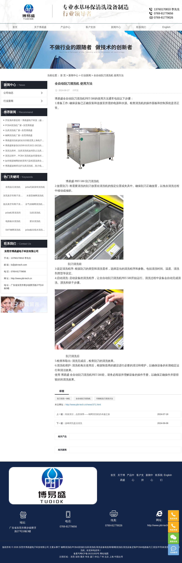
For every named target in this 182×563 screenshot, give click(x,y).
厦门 (92, 557)
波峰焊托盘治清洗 (73, 423)
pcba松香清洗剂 (13, 212)
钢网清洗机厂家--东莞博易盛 (18, 135)
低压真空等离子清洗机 (13, 204)
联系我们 (141, 27)
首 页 (63, 75)
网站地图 (104, 553)
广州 (102, 557)
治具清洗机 (35, 212)
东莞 (72, 557)
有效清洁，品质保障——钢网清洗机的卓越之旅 (87, 414)
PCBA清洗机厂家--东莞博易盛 (19, 125)
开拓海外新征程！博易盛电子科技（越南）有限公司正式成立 (25, 120)
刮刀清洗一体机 (63, 399)
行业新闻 (86, 75)
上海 (111, 557)
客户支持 (91, 27)
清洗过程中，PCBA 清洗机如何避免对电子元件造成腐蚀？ (25, 155)
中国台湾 (118, 557)
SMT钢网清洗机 (13, 230)
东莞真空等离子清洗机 (13, 195)
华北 (97, 557)
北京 (107, 557)
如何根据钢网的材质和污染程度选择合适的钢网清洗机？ (25, 161)
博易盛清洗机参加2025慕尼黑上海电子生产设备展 (25, 140)
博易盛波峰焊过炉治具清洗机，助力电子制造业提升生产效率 (25, 166)
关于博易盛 (40, 27)
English (166, 27)
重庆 (82, 557)
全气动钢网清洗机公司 (35, 204)
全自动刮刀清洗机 (83, 399)
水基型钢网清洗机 (35, 195)
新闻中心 (116, 27)
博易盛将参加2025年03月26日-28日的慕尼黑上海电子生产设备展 (25, 145)
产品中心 (65, 27)
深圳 (77, 557)
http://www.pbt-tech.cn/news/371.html (83, 404)
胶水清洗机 (35, 221)
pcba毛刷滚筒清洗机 (35, 187)
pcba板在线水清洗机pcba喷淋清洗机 (35, 230)
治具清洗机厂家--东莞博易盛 (18, 130)
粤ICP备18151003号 (89, 553)
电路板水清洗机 (12, 221)
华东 (87, 557)
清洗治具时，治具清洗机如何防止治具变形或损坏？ (25, 150)
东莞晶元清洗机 (12, 187)
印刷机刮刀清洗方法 (104, 399)
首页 (15, 27)
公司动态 (8, 93)
